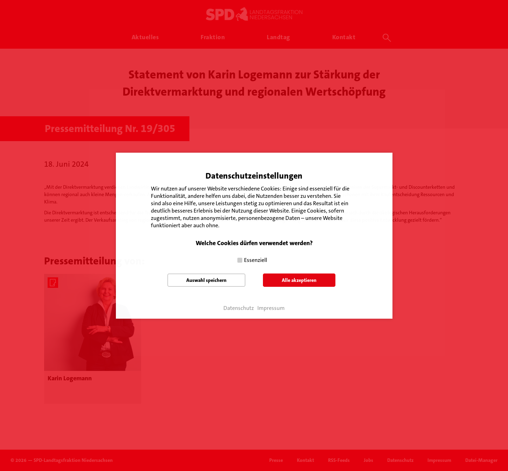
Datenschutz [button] (238, 308)
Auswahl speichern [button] (206, 280)
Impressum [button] (271, 308)
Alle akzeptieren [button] (299, 280)
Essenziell (255, 260)
